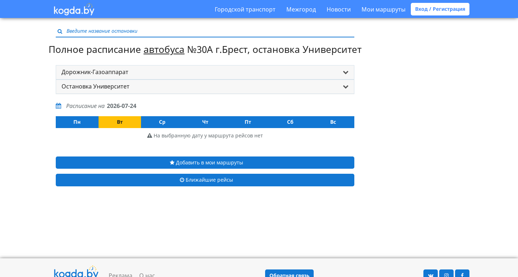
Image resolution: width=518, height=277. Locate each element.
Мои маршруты (383, 9)
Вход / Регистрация (440, 8)
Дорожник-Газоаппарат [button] (95, 72)
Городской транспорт (245, 9)
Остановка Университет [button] (96, 86)
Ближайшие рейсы (206, 179)
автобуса (164, 49)
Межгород (301, 9)
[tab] (205, 72)
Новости (339, 9)
